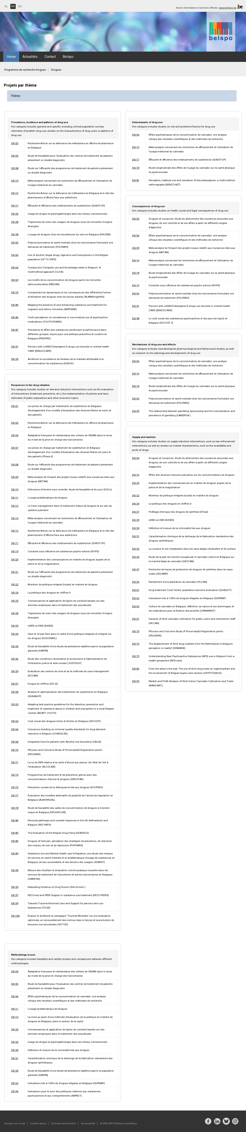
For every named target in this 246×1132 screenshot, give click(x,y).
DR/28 (14, 221)
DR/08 (14, 168)
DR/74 (135, 643)
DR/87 (14, 329)
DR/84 (14, 304)
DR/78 (14, 807)
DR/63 (135, 606)
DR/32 (135, 548)
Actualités (30, 57)
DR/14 (14, 180)
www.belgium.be (227, 7)
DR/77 (14, 795)
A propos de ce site (14, 1123)
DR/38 (14, 234)
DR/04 (14, 435)
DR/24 (14, 592)
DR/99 (14, 903)
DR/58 (14, 691)
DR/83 (14, 832)
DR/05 (14, 155)
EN (20, 6)
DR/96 (14, 1091)
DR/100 (15, 915)
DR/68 (14, 741)
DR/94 (14, 359)
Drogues (56, 69)
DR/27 (135, 511)
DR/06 (135, 134)
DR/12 (14, 505)
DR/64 (14, 267)
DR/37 (135, 569)
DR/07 (14, 447)
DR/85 (14, 841)
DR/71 (14, 762)
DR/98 (135, 318)
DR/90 (14, 870)
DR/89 (14, 853)
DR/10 (14, 489)
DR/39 (14, 671)
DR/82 (135, 668)
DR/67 (135, 618)
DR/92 (135, 681)
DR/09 (14, 477)
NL (6, 6)
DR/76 (14, 292)
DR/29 (14, 625)
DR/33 (14, 633)
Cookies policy (38, 1123)
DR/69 (14, 279)
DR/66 (14, 729)
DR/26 (14, 213)
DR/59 (14, 704)
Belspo (68, 57)
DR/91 (14, 346)
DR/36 (14, 658)
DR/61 (135, 590)
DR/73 (14, 774)
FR (13, 6)
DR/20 (14, 559)
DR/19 (14, 551)
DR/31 (135, 536)
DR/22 (14, 584)
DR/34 (135, 556)
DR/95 (135, 411)
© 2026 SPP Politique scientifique (118, 1123)
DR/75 (14, 787)
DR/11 (14, 497)
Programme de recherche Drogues (25, 69)
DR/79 (135, 656)
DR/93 (14, 887)
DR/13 (14, 1017)
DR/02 (14, 143)
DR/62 (135, 598)
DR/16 (135, 474)
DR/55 (14, 242)
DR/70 (14, 749)
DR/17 (14, 205)
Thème (15, 96)
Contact (50, 57)
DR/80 (14, 820)
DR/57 (14, 683)
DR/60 (14, 255)
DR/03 (135, 218)
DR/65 (14, 721)
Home (11, 57)
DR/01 (14, 406)
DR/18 (135, 167)
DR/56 (135, 581)
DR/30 (135, 528)
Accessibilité (88, 1123)
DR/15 (14, 193)
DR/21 (14, 572)
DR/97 (14, 895)
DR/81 (135, 180)
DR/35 (14, 646)
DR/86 (14, 317)
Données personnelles (63, 1123)
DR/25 (14, 600)
